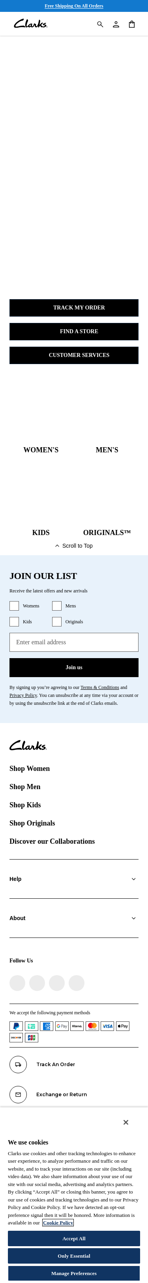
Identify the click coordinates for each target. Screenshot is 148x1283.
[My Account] (115, 23)
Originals (74, 621)
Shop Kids (25, 805)
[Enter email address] (74, 642)
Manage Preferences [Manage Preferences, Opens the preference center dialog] (74, 1273)
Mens (71, 606)
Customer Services (74, 355)
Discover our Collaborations (52, 841)
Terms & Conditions (100, 687)
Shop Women (29, 768)
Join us (74, 667)
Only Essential (74, 1256)
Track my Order (74, 307)
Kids (27, 621)
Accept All (74, 1238)
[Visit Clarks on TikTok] (57, 983)
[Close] (126, 1122)
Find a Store (74, 331)
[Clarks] (30, 23)
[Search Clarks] (100, 23)
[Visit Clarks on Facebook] (17, 983)
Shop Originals (32, 823)
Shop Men (25, 787)
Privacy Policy (23, 695)
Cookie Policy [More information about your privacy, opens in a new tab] (58, 1223)
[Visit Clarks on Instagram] (37, 983)
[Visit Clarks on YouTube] (76, 983)
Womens (31, 606)
